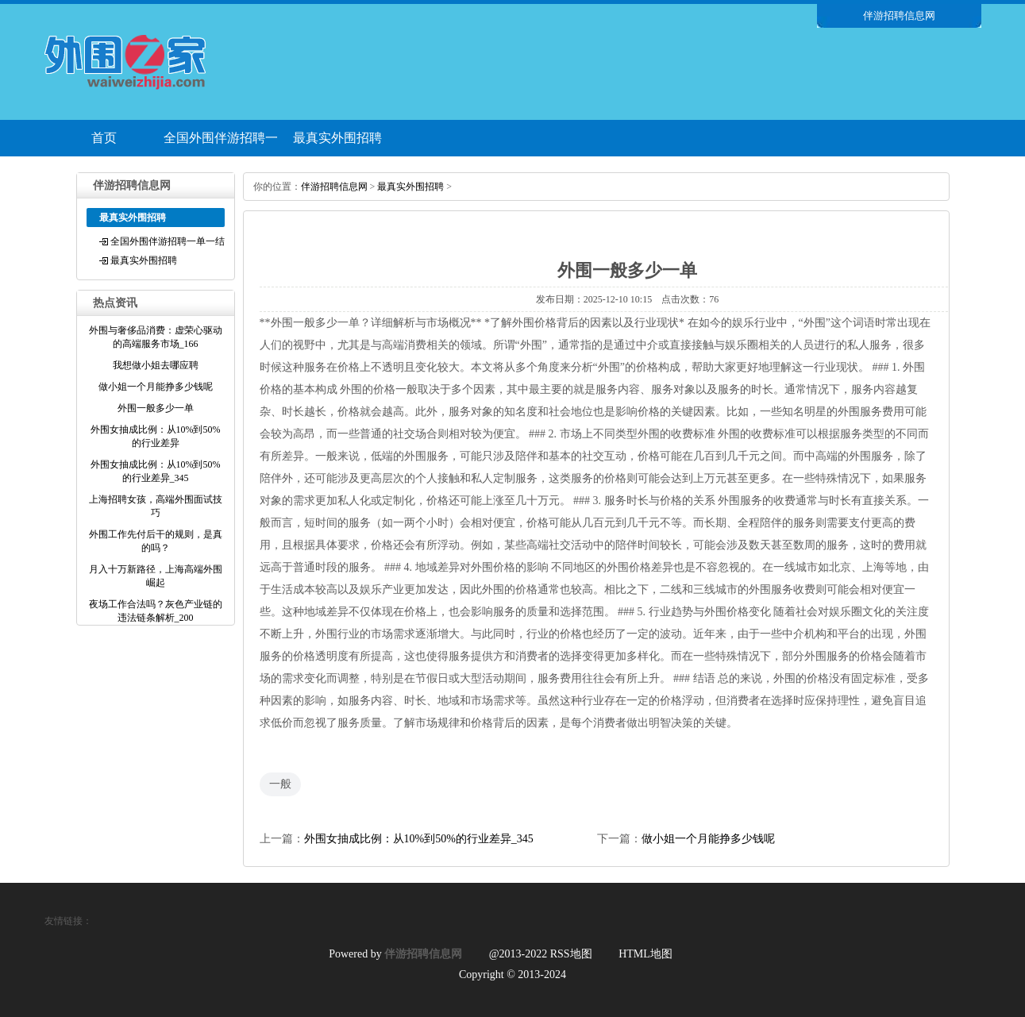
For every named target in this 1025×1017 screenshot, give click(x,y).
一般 (280, 784)
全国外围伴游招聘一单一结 (221, 143)
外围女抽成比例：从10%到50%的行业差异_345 (419, 839)
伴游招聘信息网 (334, 186)
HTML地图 (645, 954)
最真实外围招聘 (337, 137)
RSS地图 (571, 954)
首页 (104, 137)
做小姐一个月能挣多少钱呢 (708, 839)
